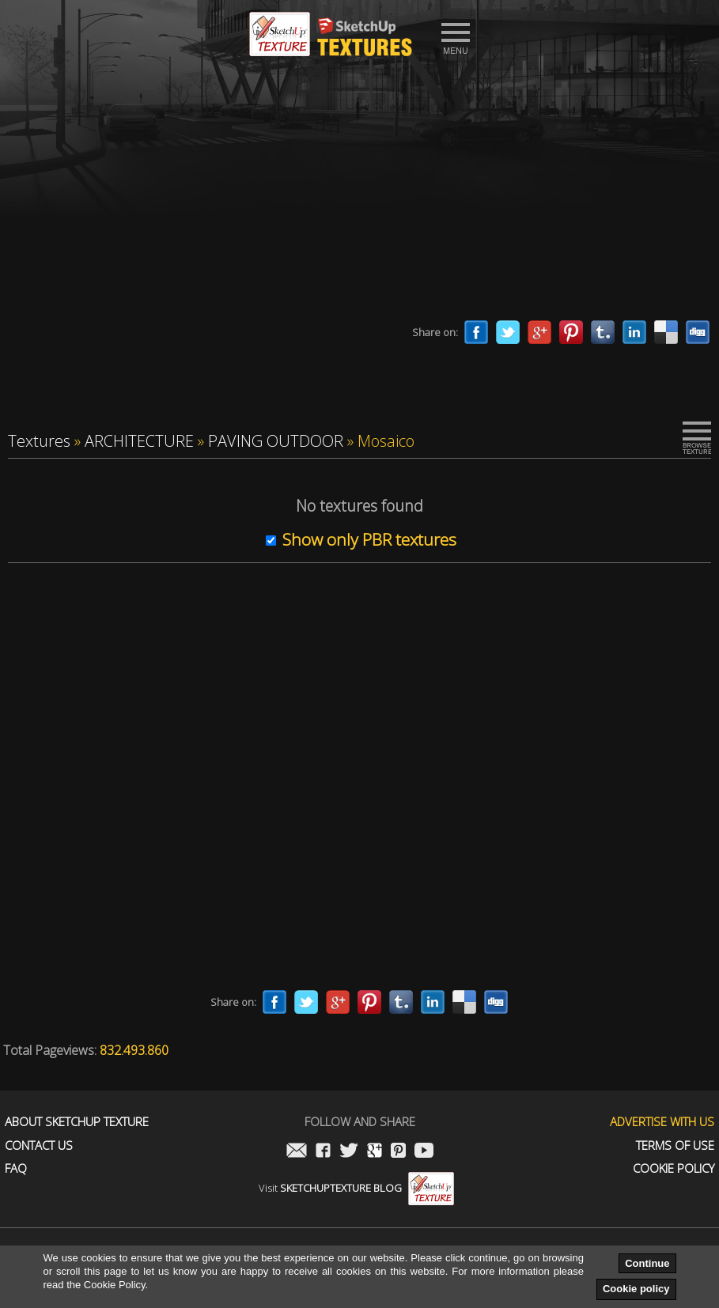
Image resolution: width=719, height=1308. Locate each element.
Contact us (39, 1145)
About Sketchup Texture (77, 1121)
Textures (39, 441)
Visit (356, 1188)
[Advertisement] (359, 193)
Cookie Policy (673, 1168)
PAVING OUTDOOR (275, 441)
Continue (647, 1263)
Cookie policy (636, 1289)
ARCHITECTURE (139, 441)
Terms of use (675, 1145)
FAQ (16, 1168)
